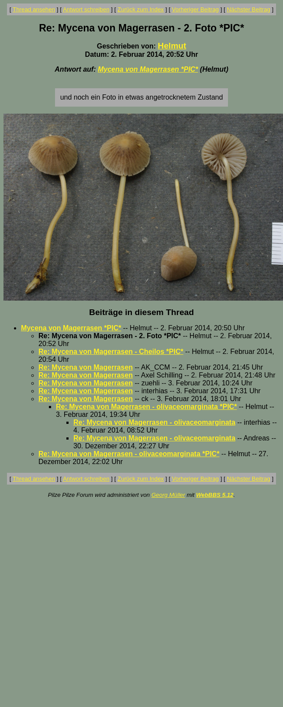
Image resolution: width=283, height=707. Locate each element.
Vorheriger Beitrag (195, 9)
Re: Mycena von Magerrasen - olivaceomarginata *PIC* (146, 406)
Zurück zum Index (140, 9)
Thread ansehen (34, 9)
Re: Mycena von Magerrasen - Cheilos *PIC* (110, 351)
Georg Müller (168, 495)
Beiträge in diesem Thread (141, 312)
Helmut (172, 45)
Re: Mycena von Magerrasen (85, 367)
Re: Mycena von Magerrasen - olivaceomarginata (154, 422)
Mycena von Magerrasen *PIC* (148, 69)
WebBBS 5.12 (215, 495)
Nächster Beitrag (248, 9)
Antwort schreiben (86, 9)
